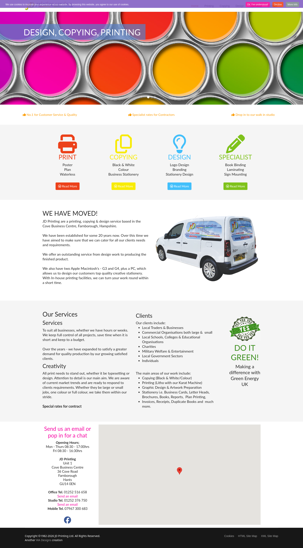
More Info (292, 4)
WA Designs (43, 540)
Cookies (229, 536)
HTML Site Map (247, 536)
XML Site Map (269, 536)
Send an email (67, 496)
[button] (179, 471)
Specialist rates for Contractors (151, 114)
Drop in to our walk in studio (253, 114)
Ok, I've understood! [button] (257, 4)
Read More (67, 186)
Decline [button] (278, 4)
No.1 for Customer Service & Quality (50, 114)
